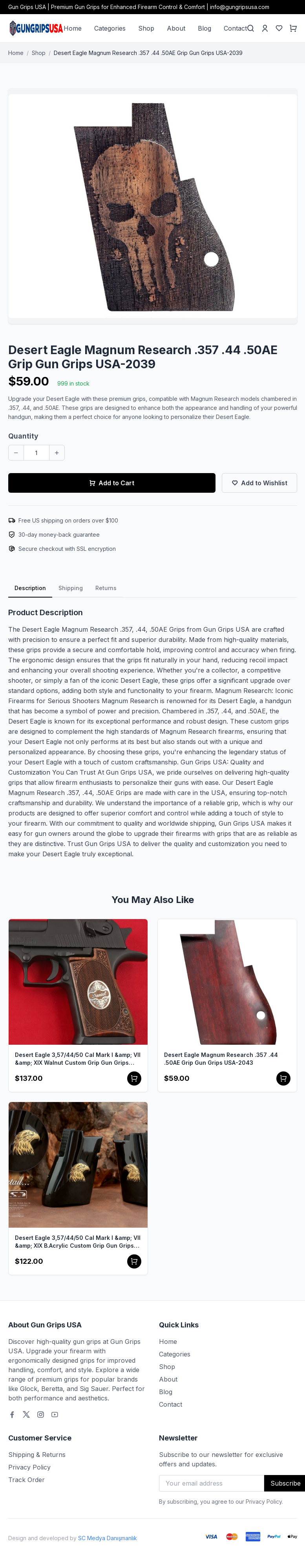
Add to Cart (111, 483)
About (176, 28)
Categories (110, 28)
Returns (106, 588)
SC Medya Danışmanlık (107, 1538)
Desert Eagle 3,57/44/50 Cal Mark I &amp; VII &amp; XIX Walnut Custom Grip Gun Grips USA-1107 (78, 1059)
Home (73, 28)
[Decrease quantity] (16, 453)
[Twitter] (26, 1414)
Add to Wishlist (259, 483)
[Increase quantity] (57, 453)
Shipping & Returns (37, 1455)
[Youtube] (54, 1414)
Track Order (26, 1480)
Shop (146, 28)
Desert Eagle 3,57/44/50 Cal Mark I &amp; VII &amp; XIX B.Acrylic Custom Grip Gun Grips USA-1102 (78, 1242)
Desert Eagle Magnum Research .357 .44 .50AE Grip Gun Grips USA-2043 (221, 1058)
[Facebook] (12, 1414)
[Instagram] (40, 1414)
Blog (204, 28)
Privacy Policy (29, 1467)
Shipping (70, 588)
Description (30, 588)
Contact (235, 28)
